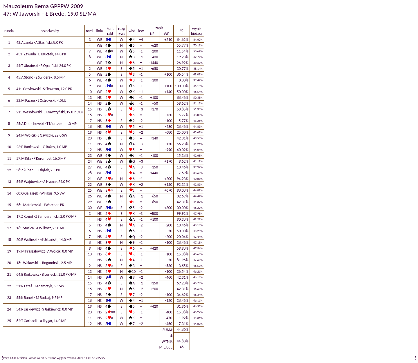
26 (90, 196)
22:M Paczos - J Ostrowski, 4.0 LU (41, 100)
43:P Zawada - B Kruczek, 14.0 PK (41, 54)
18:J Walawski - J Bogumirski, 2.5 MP (44, 262)
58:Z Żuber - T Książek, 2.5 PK (38, 170)
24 (90, 161)
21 (90, 178)
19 (90, 132)
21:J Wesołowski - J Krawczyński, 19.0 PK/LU (49, 112)
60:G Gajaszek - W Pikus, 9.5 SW (40, 193)
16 (90, 114)
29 (90, 201)
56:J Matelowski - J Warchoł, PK (40, 204)
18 (90, 126)
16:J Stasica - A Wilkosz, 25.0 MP (40, 228)
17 (90, 120)
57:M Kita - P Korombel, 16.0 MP (41, 158)
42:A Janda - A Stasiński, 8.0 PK (39, 42)
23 (90, 155)
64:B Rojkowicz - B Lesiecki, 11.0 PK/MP (46, 274)
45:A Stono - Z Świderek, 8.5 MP (40, 77)
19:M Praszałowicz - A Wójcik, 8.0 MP (44, 251)
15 (90, 109)
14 (90, 103)
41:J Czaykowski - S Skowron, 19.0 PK (44, 88)
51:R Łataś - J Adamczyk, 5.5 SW (40, 286)
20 (90, 138)
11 (90, 143)
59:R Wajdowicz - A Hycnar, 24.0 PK (43, 181)
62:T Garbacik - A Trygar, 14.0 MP (41, 320)
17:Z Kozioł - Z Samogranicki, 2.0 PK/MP (46, 216)
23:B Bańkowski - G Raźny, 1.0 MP (41, 146)
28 (90, 172)
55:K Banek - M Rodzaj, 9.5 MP (39, 297)
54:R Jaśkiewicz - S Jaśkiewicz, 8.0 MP (44, 309)
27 (90, 167)
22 (90, 184)
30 (90, 207)
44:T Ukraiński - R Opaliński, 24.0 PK (43, 65)
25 (90, 190)
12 (90, 149)
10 (90, 91)
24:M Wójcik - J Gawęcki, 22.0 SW (41, 135)
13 (90, 97)
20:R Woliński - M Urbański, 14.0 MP (44, 239)
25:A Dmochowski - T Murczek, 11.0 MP (46, 123)
